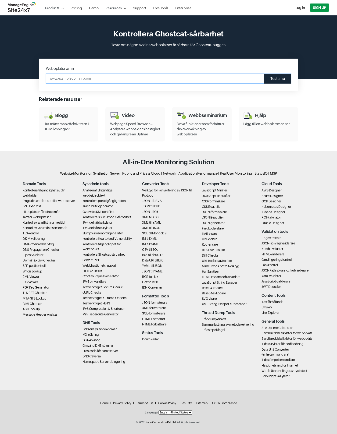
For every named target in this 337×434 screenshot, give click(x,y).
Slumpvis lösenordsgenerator (102, 233)
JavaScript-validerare (276, 281)
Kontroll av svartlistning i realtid (44, 222)
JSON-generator (213, 223)
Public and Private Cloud (141, 173)
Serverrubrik (91, 260)
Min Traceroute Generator (100, 314)
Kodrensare (210, 244)
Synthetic (100, 173)
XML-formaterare (154, 308)
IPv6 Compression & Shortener (103, 309)
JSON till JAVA (151, 201)
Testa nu (277, 78)
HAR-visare (209, 234)
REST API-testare (213, 250)
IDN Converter (152, 287)
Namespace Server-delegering (103, 361)
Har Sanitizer (210, 271)
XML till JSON (151, 228)
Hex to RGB (150, 282)
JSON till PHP (151, 206)
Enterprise (183, 8)
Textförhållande (272, 302)
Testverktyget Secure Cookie (102, 287)
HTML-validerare (273, 254)
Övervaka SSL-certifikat (98, 212)
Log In (300, 8)
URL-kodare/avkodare (217, 261)
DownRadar (150, 339)
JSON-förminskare (214, 212)
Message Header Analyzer (41, 314)
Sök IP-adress (32, 206)
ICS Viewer (30, 282)
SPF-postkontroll (34, 266)
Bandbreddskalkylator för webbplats (287, 333)
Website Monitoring (75, 173)
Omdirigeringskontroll (277, 259)
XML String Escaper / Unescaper (224, 304)
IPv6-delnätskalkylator (97, 228)
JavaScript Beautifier (216, 196)
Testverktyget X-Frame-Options (104, 298)
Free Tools (160, 8)
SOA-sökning (91, 340)
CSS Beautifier (212, 206)
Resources (113, 8)
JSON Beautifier (213, 217)
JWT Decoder (271, 287)
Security (186, 403)
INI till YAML (150, 244)
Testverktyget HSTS (96, 303)
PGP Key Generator (36, 287)
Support (139, 8)
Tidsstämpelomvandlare (278, 360)
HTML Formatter (153, 319)
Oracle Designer (273, 223)
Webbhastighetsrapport (99, 265)
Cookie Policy (167, 403)
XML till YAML (151, 222)
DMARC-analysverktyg (38, 244)
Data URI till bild (153, 260)
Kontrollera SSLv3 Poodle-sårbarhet (106, 217)
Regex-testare (271, 238)
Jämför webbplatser (37, 217)
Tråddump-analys (214, 319)
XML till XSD (150, 217)
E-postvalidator (33, 255)
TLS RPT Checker (35, 293)
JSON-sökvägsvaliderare (278, 243)
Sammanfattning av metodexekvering (228, 324)
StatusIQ (261, 173)
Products (52, 8)
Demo (94, 8)
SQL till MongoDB (154, 233)
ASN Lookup (31, 309)
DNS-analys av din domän (99, 329)
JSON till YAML (152, 271)
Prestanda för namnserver (100, 351)
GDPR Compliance (224, 403)
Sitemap (201, 403)
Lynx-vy (267, 307)
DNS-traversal (91, 356)
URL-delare (209, 239)
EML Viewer (31, 277)
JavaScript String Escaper (219, 282)
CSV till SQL (150, 249)
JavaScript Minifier (214, 190)
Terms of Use (144, 403)
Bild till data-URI (153, 255)
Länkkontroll (270, 265)
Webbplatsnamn (60, 68)
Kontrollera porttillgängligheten (104, 201)
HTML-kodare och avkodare (221, 277)
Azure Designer (272, 196)
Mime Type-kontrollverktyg (220, 266)
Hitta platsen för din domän (41, 212)
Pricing (76, 8)
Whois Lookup (32, 271)
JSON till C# (150, 212)
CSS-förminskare (213, 201)
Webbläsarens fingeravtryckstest (284, 371)
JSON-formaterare (154, 302)
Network (169, 173)
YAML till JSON (152, 266)
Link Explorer (270, 312)
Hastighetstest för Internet (280, 365)
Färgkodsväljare (213, 228)
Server (115, 173)
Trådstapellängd (213, 330)
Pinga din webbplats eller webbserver (49, 201)
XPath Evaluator (272, 249)
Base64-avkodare (214, 293)
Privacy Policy (122, 403)
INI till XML (149, 238)
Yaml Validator (271, 276)
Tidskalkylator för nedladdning (282, 344)
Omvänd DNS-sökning (97, 345)
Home (104, 403)
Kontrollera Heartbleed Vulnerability (107, 238)
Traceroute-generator (97, 206)
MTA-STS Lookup (35, 298)
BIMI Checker (32, 304)
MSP (273, 173)
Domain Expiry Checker (39, 260)
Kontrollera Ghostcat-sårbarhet (103, 254)
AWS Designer (272, 190)
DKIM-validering (34, 238)
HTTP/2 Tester (92, 271)
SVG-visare (209, 298)
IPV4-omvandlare (94, 281)
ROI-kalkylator (271, 217)
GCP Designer (271, 201)
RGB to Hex (150, 277)
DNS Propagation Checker (41, 249)
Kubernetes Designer (276, 206)
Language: (151, 412)
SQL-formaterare (153, 313)
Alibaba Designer (273, 212)
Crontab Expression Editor (100, 276)
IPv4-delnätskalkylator (97, 222)
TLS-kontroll (31, 233)
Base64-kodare (212, 288)
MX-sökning (90, 334)
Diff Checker (211, 255)
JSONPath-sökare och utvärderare (285, 270)
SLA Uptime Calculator (277, 328)
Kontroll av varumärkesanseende (45, 228)
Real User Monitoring (236, 173)
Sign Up (319, 8)
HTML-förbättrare (154, 324)
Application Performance (198, 173)
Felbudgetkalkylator (275, 376)
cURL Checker (92, 292)
